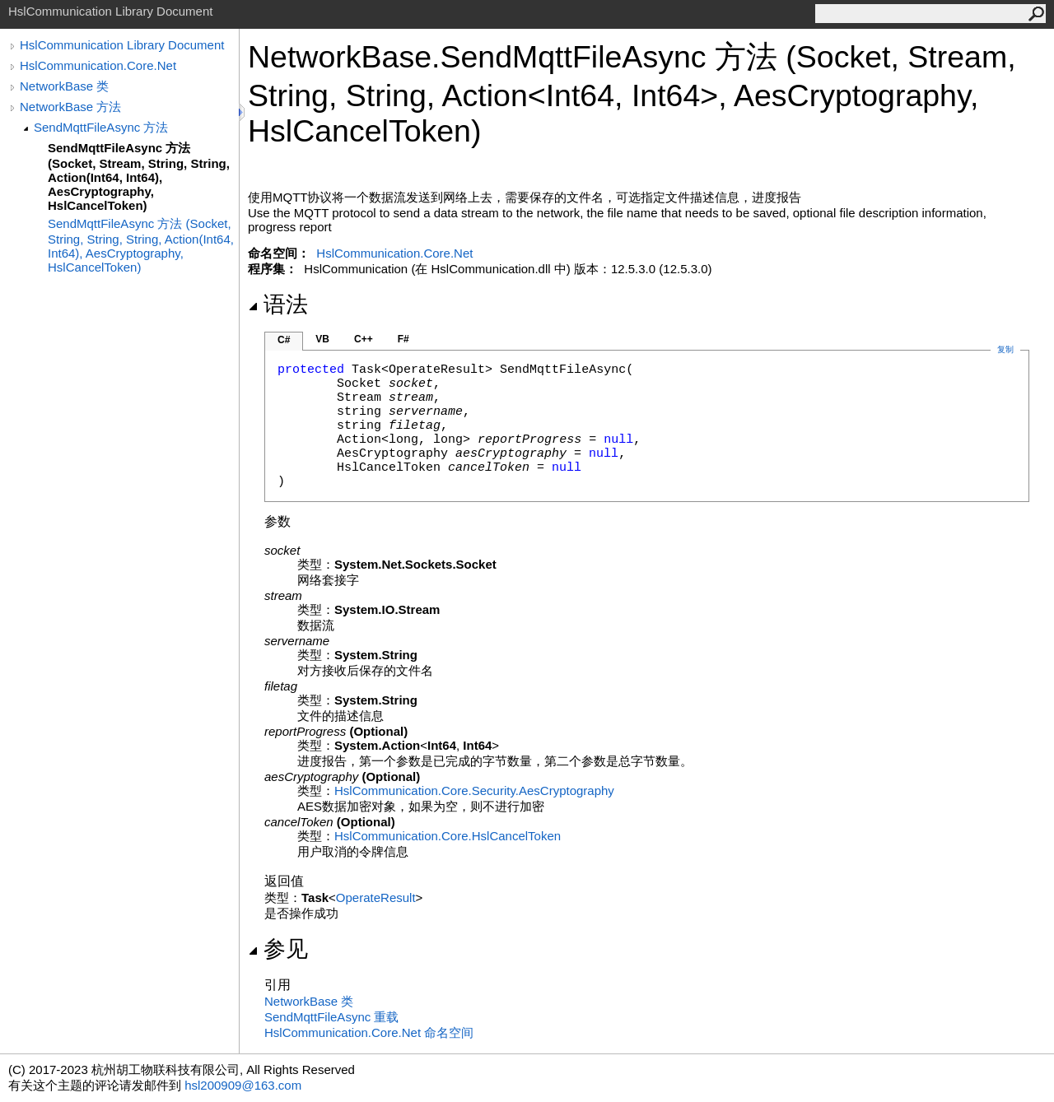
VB (322, 339)
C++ (363, 339)
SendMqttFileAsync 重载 (331, 1017)
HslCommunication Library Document (122, 45)
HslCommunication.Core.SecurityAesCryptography (474, 790)
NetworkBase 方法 (70, 107)
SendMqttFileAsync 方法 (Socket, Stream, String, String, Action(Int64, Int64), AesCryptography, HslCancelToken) (139, 176)
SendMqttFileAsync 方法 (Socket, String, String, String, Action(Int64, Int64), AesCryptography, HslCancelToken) (141, 245)
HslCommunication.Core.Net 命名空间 (368, 1032)
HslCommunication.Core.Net (98, 65)
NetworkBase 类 (64, 86)
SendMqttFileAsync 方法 (101, 127)
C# (283, 340)
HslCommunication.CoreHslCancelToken (447, 836)
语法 (278, 304)
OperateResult (376, 897)
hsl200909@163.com (242, 1085)
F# (403, 339)
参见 (278, 949)
